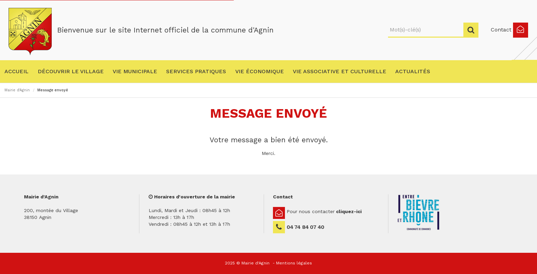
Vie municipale (135, 71)
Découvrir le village (71, 71)
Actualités (412, 71)
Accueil (16, 71)
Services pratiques (196, 71)
